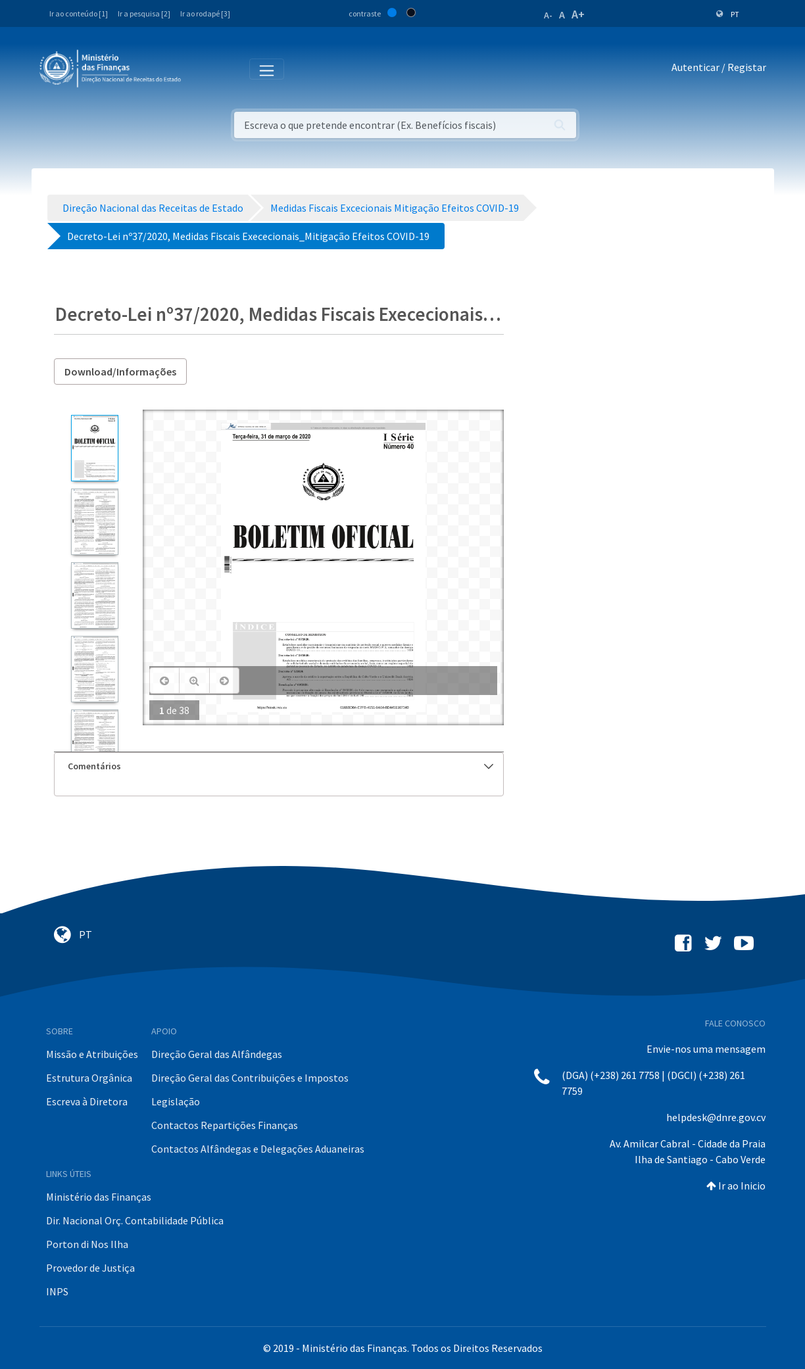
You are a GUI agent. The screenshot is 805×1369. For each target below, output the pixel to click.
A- (548, 15)
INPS (57, 1291)
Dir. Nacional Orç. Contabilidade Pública (135, 1220)
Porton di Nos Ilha (87, 1244)
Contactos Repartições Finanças (224, 1125)
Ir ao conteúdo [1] (78, 13)
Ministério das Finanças (98, 1196)
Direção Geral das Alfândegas (216, 1054)
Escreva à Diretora (87, 1101)
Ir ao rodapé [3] (205, 13)
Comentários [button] (281, 766)
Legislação (175, 1101)
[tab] (279, 766)
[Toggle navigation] (201, 68)
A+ (578, 14)
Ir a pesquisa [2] (144, 13)
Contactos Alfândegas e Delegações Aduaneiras (257, 1148)
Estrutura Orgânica (89, 1077)
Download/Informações (120, 371)
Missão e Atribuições (92, 1054)
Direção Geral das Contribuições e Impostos (250, 1077)
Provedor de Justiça (90, 1267)
